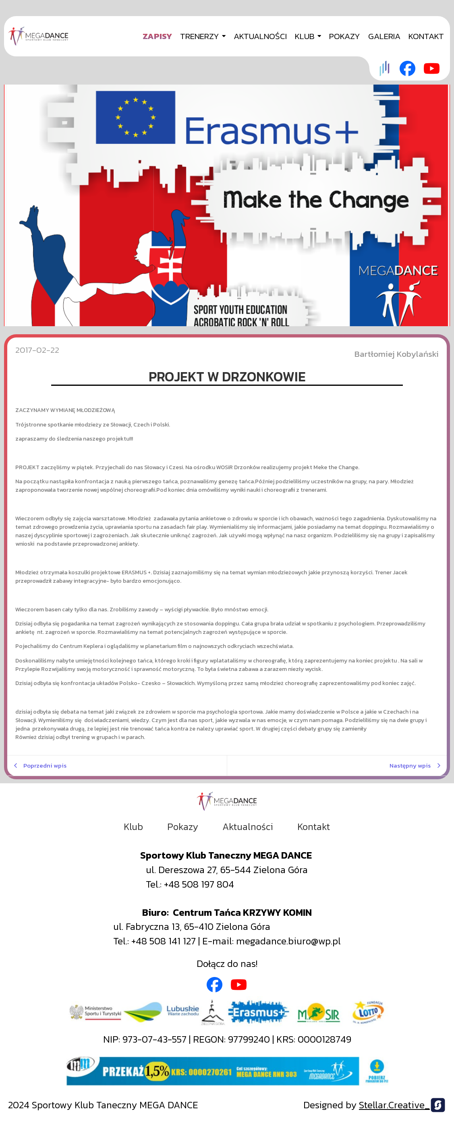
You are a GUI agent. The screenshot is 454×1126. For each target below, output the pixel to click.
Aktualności (247, 827)
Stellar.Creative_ (394, 1105)
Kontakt (313, 827)
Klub (133, 827)
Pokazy (182, 827)
